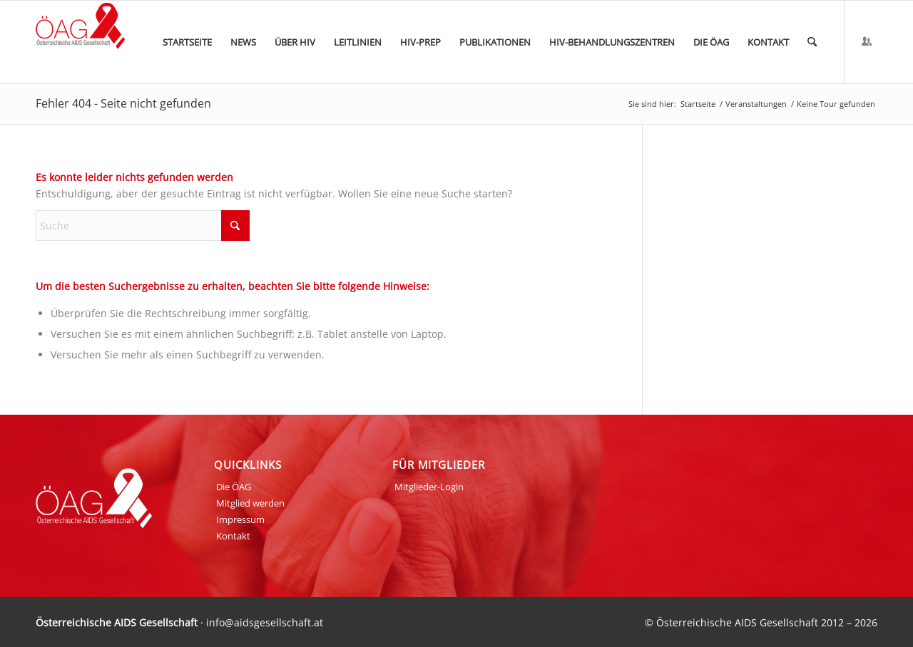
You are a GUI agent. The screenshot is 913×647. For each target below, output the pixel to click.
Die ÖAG (233, 486)
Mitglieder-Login (429, 486)
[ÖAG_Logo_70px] (80, 42)
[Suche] (812, 42)
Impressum (240, 519)
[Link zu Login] (866, 41)
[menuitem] (187, 42)
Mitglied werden (250, 503)
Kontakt (233, 535)
